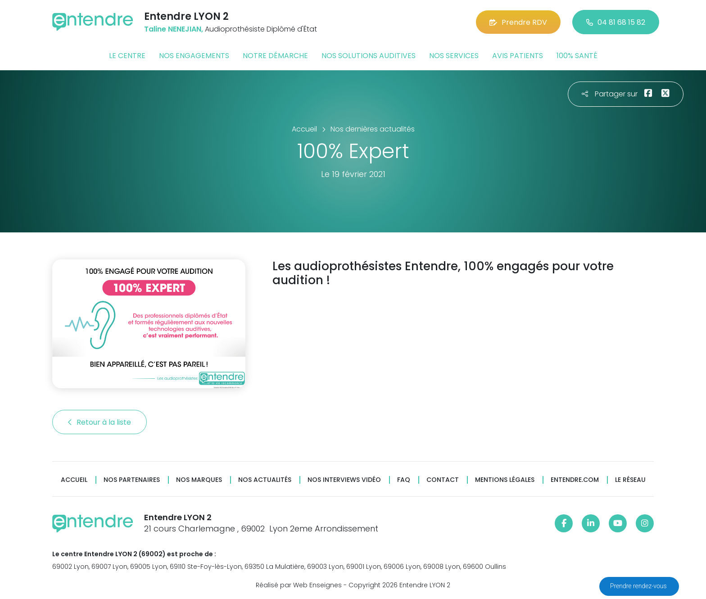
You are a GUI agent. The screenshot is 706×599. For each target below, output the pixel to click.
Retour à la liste (99, 422)
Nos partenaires (132, 480)
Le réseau (630, 480)
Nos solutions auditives (368, 55)
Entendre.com (575, 480)
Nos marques (199, 480)
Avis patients (517, 55)
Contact (442, 480)
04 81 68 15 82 (615, 22)
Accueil (74, 480)
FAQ (403, 480)
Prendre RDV (518, 22)
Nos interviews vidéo (344, 480)
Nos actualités (264, 480)
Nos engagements (194, 55)
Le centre (127, 55)
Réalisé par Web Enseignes (299, 585)
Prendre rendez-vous (639, 586)
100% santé (577, 55)
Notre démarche (275, 55)
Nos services (454, 55)
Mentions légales (504, 480)
